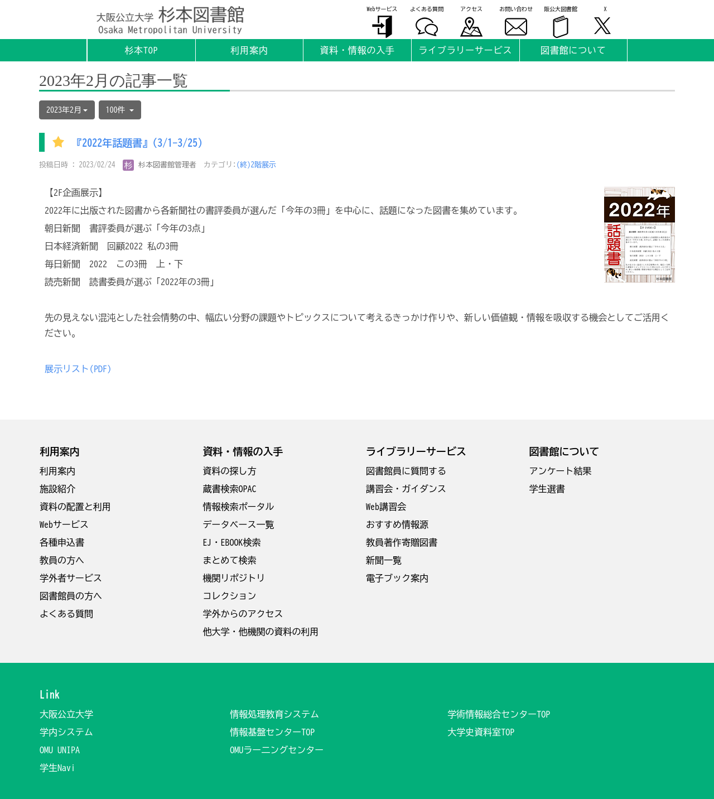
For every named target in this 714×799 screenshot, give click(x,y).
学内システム (66, 732)
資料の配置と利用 (75, 506)
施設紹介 (57, 488)
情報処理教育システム (274, 714)
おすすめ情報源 (397, 524)
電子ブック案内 (397, 578)
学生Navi (57, 767)
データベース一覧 (238, 524)
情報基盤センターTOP (272, 732)
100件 (120, 110)
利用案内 (57, 470)
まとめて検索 (230, 560)
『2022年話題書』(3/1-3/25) (137, 143)
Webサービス (64, 524)
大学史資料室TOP (480, 732)
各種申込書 (62, 542)
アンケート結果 (560, 470)
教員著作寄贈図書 (401, 542)
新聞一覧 (384, 560)
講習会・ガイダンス (406, 488)
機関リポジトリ (234, 578)
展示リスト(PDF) (78, 368)
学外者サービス (71, 578)
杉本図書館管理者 (160, 165)
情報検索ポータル (238, 506)
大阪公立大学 (66, 714)
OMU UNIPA (60, 749)
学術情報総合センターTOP (498, 714)
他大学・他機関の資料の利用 (261, 631)
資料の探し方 (230, 470)
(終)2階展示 (257, 165)
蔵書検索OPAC (230, 488)
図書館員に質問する (406, 470)
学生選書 (547, 488)
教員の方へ (62, 560)
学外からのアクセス (243, 613)
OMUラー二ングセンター (277, 749)
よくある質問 (66, 613)
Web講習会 (386, 506)
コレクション (230, 595)
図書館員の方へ (71, 595)
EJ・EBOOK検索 (232, 542)
